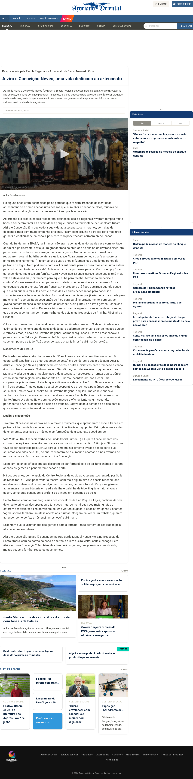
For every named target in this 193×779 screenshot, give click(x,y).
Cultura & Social (122, 26)
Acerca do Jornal (48, 754)
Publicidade (87, 754)
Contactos (117, 754)
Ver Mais (124, 571)
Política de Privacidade (172, 754)
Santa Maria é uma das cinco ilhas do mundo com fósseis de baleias (36, 619)
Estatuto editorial (69, 754)
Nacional (25, 26)
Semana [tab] (161, 123)
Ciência (101, 26)
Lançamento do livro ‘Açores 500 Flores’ (46, 702)
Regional (7, 26)
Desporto (84, 26)
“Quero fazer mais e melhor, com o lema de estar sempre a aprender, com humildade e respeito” (160, 138)
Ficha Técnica (133, 754)
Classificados (102, 754)
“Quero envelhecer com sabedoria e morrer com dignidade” (79, 714)
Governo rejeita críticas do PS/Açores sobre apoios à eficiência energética (98, 631)
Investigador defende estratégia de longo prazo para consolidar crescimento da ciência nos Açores (161, 321)
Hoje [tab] (142, 123)
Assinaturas (112, 759)
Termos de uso (150, 754)
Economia (66, 26)
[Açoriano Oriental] (12, 762)
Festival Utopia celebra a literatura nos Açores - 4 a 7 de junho (14, 714)
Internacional (45, 26)
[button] (64, 154)
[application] (64, 154)
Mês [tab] (180, 123)
